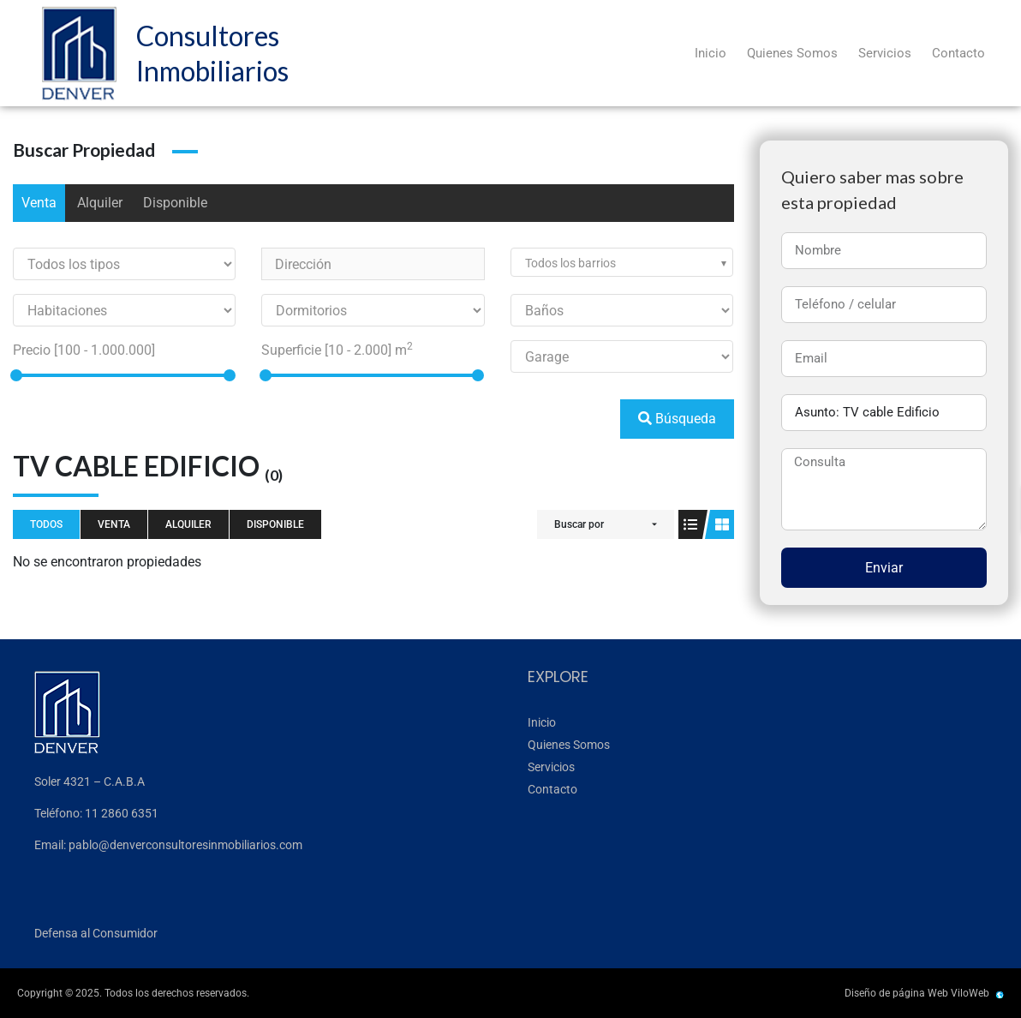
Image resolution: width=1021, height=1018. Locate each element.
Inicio (710, 53)
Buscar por (579, 524)
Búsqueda (677, 418)
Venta (39, 203)
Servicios (884, 53)
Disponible (175, 203)
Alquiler (99, 203)
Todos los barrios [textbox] (570, 263)
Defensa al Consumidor (96, 933)
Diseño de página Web (896, 993)
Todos (46, 524)
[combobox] (622, 262)
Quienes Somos (792, 53)
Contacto (958, 53)
